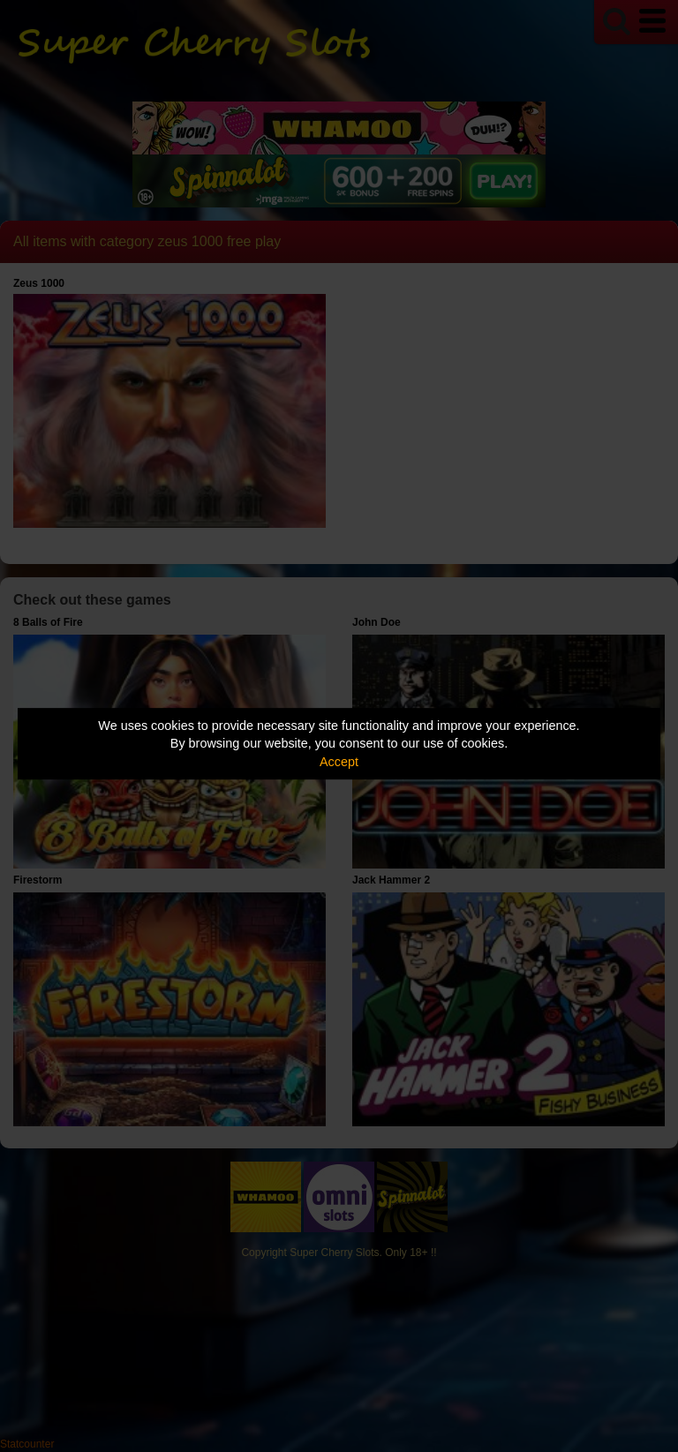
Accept (339, 762)
